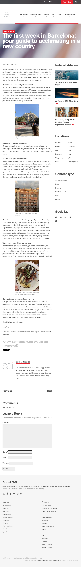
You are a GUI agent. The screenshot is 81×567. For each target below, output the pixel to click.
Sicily (70, 143)
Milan (57, 150)
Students (45, 521)
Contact (44, 542)
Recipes (58, 188)
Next (49, 391)
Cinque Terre (59, 158)
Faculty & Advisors (48, 526)
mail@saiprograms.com (44, 560)
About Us (45, 539)
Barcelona (9, 31)
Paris (70, 150)
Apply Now (67, 2)
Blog (59, 14)
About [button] (53, 14)
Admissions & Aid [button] (35, 14)
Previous (7, 391)
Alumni (57, 199)
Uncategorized (73, 162)
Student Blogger (61, 180)
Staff (57, 184)
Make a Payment (47, 545)
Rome (57, 146)
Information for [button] (70, 14)
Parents (44, 523)
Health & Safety (47, 548)
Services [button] (46, 14)
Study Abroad (46, 505)
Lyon (69, 154)
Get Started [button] (24, 14)
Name (5, 452)
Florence (58, 143)
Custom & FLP (60, 192)
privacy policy (57, 560)
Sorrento (58, 154)
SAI (69, 158)
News (57, 196)
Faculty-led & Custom (49, 511)
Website (5, 463)
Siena (57, 162)
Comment (7, 423)
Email (5, 458)
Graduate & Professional (49, 508)
